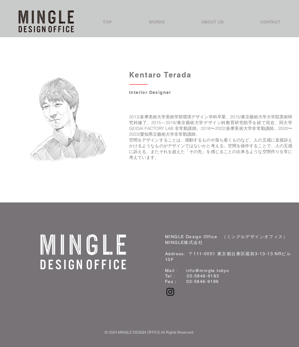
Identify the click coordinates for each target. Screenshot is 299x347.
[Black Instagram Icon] (170, 292)
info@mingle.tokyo (207, 270)
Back (24, 168)
